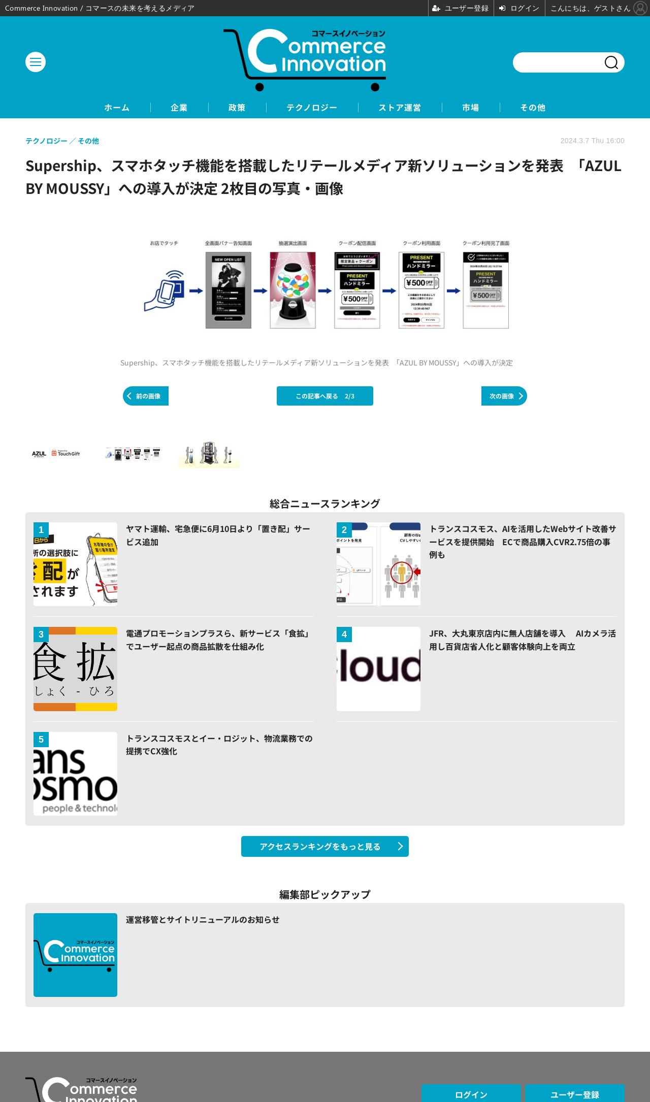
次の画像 (502, 395)
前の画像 (148, 395)
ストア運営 (399, 107)
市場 (470, 107)
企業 (179, 107)
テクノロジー (312, 107)
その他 (533, 107)
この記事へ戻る (325, 395)
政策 (237, 107)
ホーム (117, 107)
